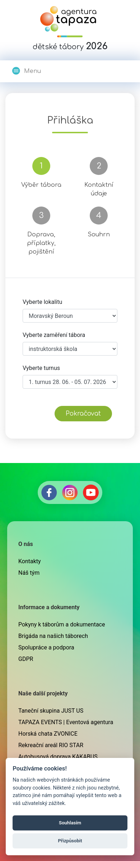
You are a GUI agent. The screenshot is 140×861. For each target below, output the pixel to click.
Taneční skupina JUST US (50, 710)
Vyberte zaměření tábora (54, 335)
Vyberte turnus (41, 368)
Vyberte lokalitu (42, 301)
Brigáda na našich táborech (53, 636)
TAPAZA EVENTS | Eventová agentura (65, 722)
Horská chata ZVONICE (48, 733)
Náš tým (28, 572)
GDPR (25, 659)
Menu (26, 70)
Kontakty (29, 561)
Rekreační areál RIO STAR (50, 745)
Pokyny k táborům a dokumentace (61, 624)
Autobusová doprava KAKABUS (58, 756)
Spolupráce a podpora (46, 647)
